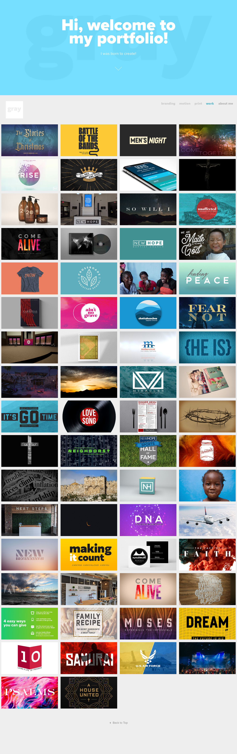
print (198, 103)
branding (168, 103)
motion (184, 103)
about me (225, 103)
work (210, 103)
